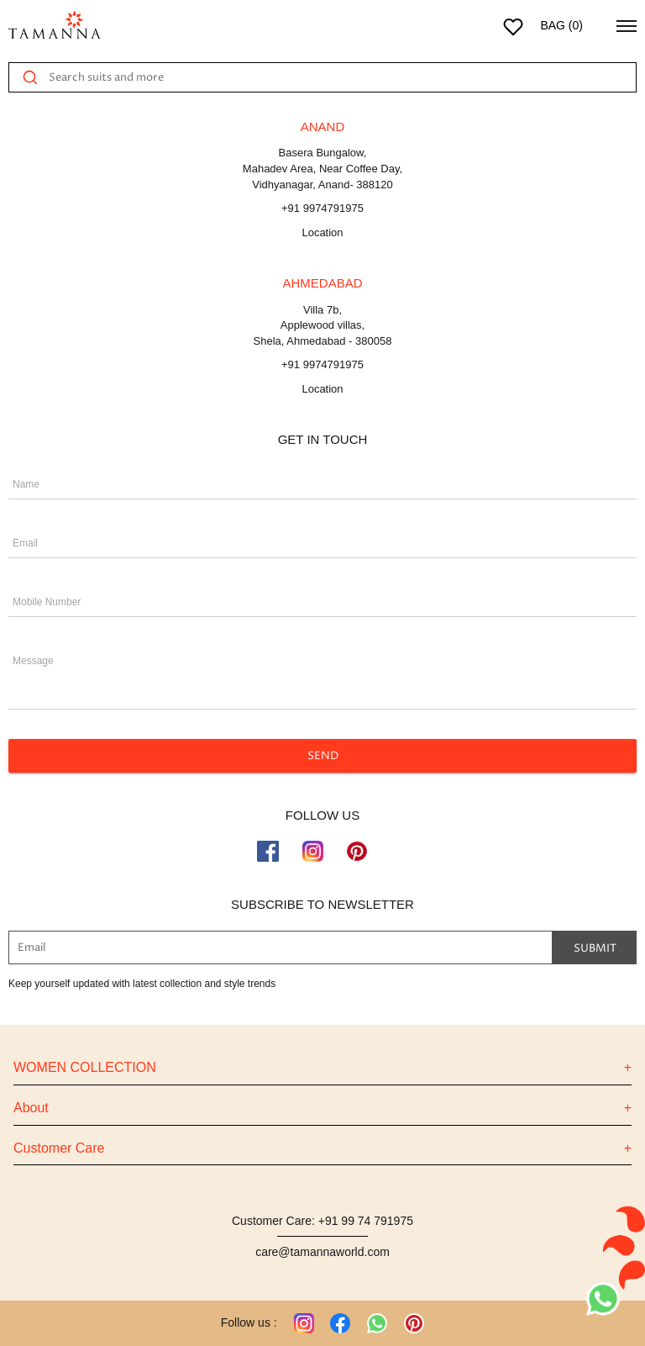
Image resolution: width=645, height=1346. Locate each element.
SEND (322, 756)
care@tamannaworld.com (322, 1252)
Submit (594, 947)
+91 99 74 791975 (365, 1220)
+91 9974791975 (322, 208)
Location (322, 232)
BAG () (561, 25)
